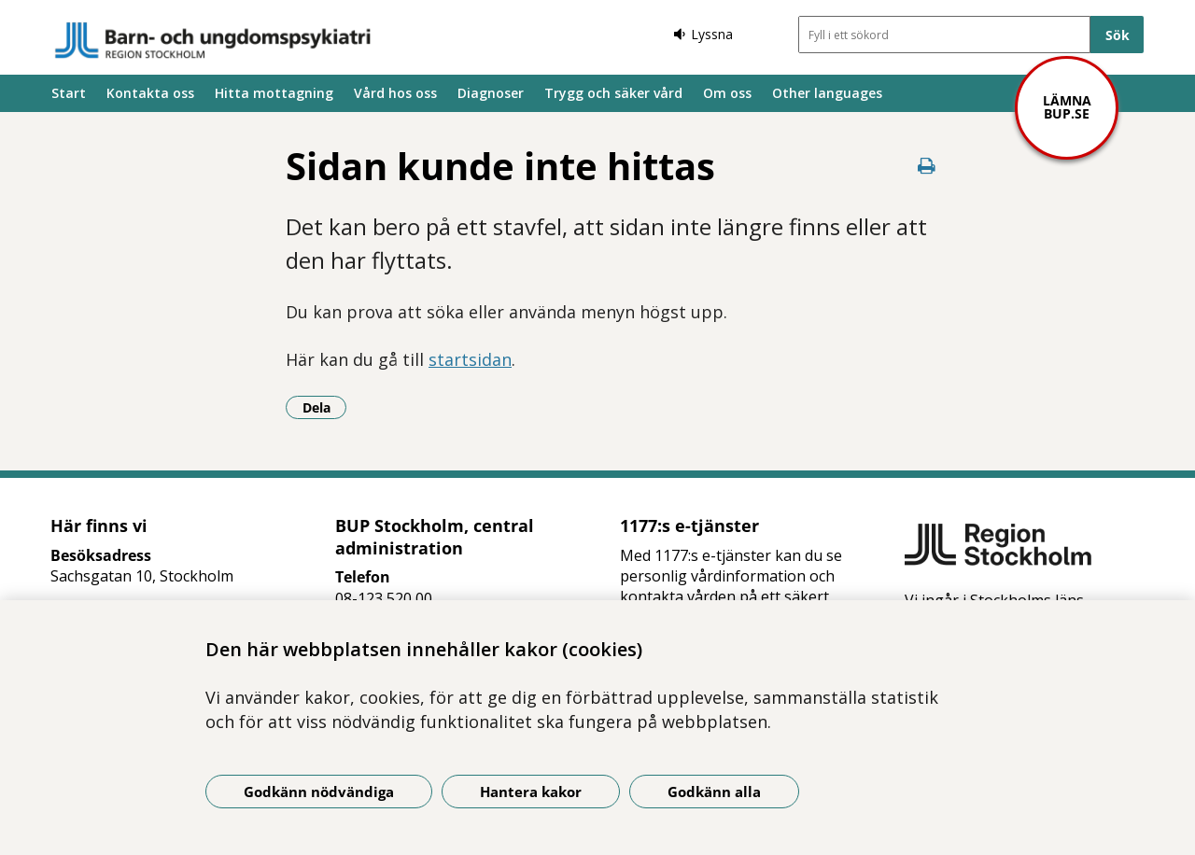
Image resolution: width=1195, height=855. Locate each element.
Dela (324, 407)
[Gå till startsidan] (212, 40)
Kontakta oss (150, 93)
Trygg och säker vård (613, 93)
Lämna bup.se (1067, 106)
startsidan (470, 359)
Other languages (827, 93)
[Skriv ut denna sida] (926, 165)
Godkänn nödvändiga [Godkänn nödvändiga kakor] (319, 791)
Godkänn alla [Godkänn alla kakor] (714, 791)
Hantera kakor (531, 791)
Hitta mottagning (274, 93)
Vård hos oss (395, 93)
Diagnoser (490, 93)
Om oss (727, 93)
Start (68, 93)
